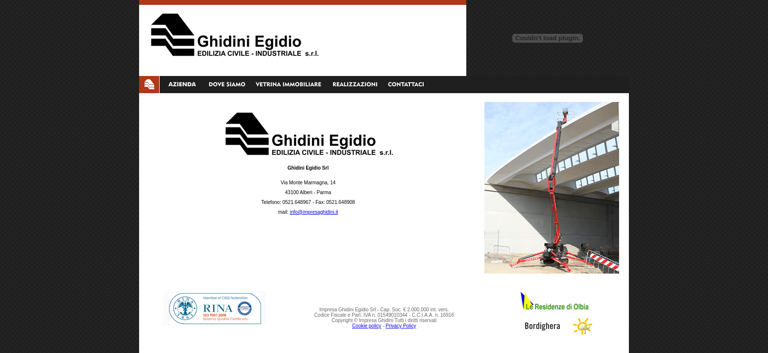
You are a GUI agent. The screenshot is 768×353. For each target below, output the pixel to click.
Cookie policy (366, 325)
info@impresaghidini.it (314, 212)
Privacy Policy (400, 325)
